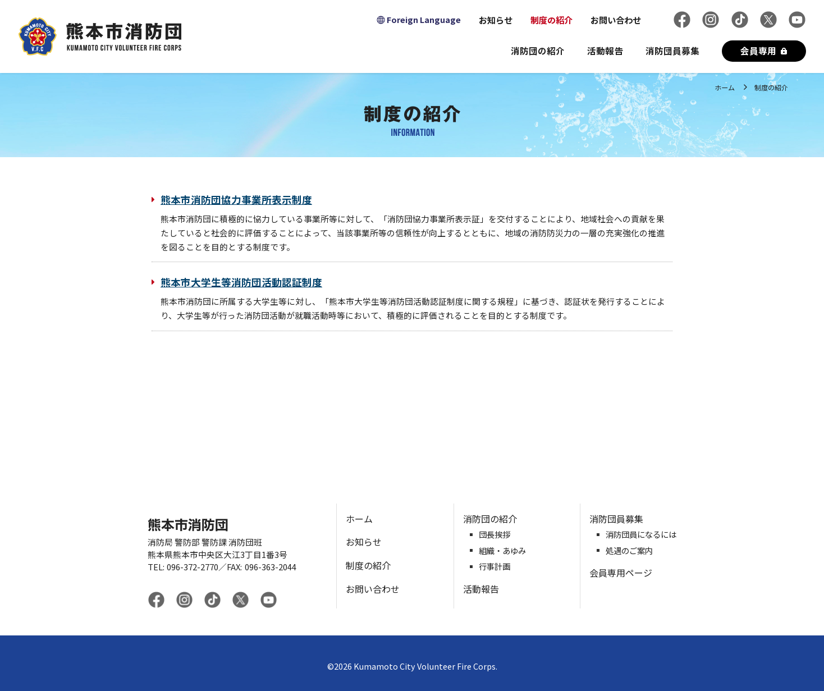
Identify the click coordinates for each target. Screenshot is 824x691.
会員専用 (758, 50)
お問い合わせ (615, 19)
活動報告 (605, 50)
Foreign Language (424, 19)
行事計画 (494, 566)
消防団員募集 (672, 50)
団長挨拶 (494, 534)
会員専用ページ (620, 572)
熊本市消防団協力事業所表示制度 (236, 200)
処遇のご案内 (629, 551)
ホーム (725, 87)
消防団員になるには (641, 534)
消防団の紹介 (538, 50)
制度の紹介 (551, 19)
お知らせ (495, 19)
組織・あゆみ (502, 551)
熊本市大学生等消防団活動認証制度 (241, 282)
